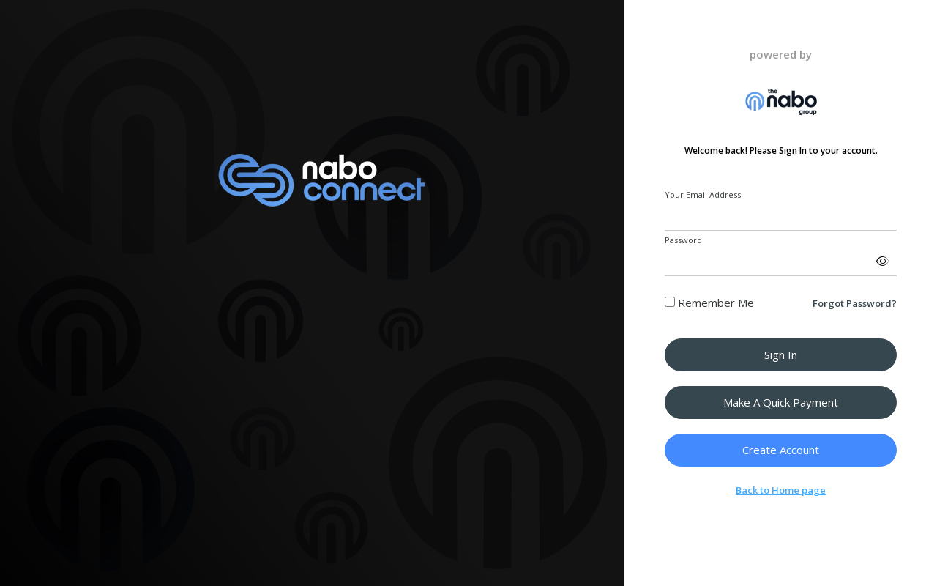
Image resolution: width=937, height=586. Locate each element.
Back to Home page (781, 490)
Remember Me (709, 302)
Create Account (780, 449)
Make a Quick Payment (780, 402)
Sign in (780, 354)
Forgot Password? (855, 303)
